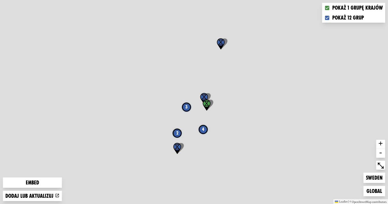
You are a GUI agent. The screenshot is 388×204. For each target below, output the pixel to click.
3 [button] (186, 107)
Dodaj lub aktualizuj (32, 196)
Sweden (375, 177)
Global (375, 190)
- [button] (380, 153)
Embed (32, 183)
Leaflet (341, 201)
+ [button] (380, 144)
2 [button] (177, 133)
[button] (221, 44)
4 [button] (203, 129)
